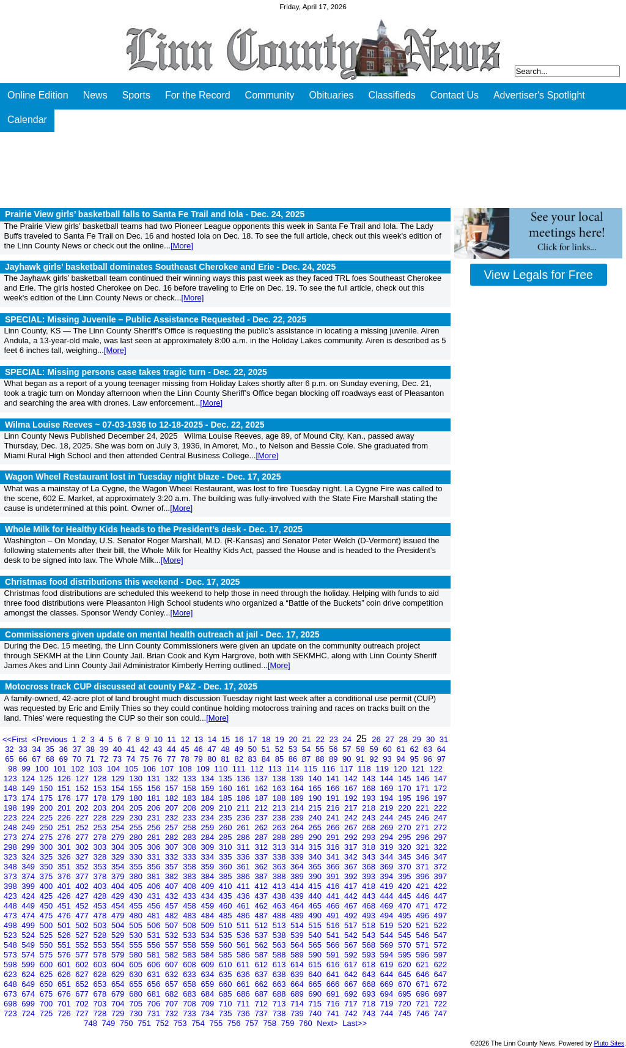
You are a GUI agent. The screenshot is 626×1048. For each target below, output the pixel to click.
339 (298, 856)
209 (208, 807)
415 (315, 886)
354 (119, 866)
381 (155, 876)
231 (155, 817)
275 (47, 837)
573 (11, 954)
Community (270, 95)
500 (47, 925)
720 (405, 1003)
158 (190, 788)
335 (226, 856)
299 (29, 847)
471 (423, 905)
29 (418, 739)
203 (101, 807)
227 (82, 817)
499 (29, 925)
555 (136, 945)
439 (298, 896)
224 (29, 817)
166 (334, 788)
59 (374, 749)
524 (29, 935)
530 (136, 935)
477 (82, 915)
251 (65, 827)
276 (65, 837)
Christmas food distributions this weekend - (122, 582)
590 (315, 954)
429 (119, 896)
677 (82, 993)
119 (383, 768)
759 (288, 1023)
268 (369, 827)
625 (47, 974)
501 (65, 925)
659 (208, 984)
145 (405, 778)
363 (280, 866)
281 (155, 837)
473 (11, 915)
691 (334, 993)
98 (13, 768)
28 (404, 739)
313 (280, 847)
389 (298, 876)
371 (423, 866)
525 (47, 935)
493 (369, 915)
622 (440, 964)
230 (136, 817)
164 (298, 788)
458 (190, 905)
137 (262, 778)
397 (440, 876)
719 (388, 1003)
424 (29, 896)
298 (11, 847)
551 (65, 945)
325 (47, 856)
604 (119, 964)
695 (405, 993)
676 (65, 993)
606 (155, 964)
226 (65, 817)
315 (315, 847)
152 (82, 788)
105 (132, 768)
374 (29, 876)
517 (351, 925)
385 (226, 876)
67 (37, 759)
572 (440, 945)
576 (65, 954)
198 (11, 807)
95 (415, 759)
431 (155, 896)
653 (101, 984)
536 (244, 935)
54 (307, 749)
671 (423, 984)
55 (320, 749)
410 (226, 886)
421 (423, 886)
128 (101, 778)
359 (208, 866)
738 (280, 1013)
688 (280, 993)
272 (440, 827)
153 (101, 788)
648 (11, 984)
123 (11, 778)
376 (65, 876)
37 (78, 749)
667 (351, 984)
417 (351, 886)
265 (315, 827)
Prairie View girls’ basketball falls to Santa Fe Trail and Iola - (154, 214)
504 (119, 925)
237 (262, 817)
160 (226, 788)
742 (351, 1013)
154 (119, 788)
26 (377, 739)
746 (423, 1013)
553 (101, 945)
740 (315, 1013)
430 (136, 896)
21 (307, 739)
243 (369, 817)
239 (298, 817)
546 (423, 935)
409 (208, 886)
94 (401, 759)
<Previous (51, 739)
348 (11, 866)
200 (47, 807)
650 (47, 984)
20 (294, 739)
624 (29, 974)
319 (388, 847)
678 (101, 993)
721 (423, 1003)
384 (208, 876)
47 (212, 749)
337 (262, 856)
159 (208, 788)
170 (405, 788)
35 (50, 749)
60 (388, 749)
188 (280, 798)
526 (65, 935)
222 (440, 807)
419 (388, 886)
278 (101, 837)
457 (172, 905)
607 (172, 964)
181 (155, 798)
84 (267, 759)
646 (423, 974)
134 (208, 778)
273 (11, 837)
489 (298, 915)
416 (334, 886)
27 (390, 739)
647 (440, 974)
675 (47, 993)
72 (105, 759)
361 (244, 866)
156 (155, 788)
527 (82, 935)
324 (29, 856)
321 (423, 847)
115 (311, 768)
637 (262, 974)
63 (429, 749)
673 (11, 993)
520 (405, 925)
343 (369, 856)
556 (155, 945)
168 (369, 788)
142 (351, 778)
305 (136, 847)
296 (423, 837)
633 (190, 974)
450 (47, 905)
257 (172, 827)
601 (65, 964)
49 (239, 749)
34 (37, 749)
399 (29, 886)
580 (136, 954)
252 (82, 827)
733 (190, 1013)
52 (280, 749)
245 (405, 817)
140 (315, 778)
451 (65, 905)
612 (262, 964)
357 (172, 866)
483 (190, 915)
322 (440, 847)
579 (119, 954)
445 (405, 896)
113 (275, 768)
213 (280, 807)
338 (280, 856)
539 (298, 935)
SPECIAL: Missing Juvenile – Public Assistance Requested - (155, 319)
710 (226, 1003)
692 (351, 993)
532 (172, 935)
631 (155, 974)
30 (431, 739)
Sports (136, 95)
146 (423, 778)
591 (334, 954)
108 (186, 768)
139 (298, 778)
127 (82, 778)
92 (374, 759)
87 (307, 759)
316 (334, 847)
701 (65, 1003)
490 (315, 915)
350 (47, 866)
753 (181, 1023)
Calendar (27, 119)
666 (334, 984)
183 (190, 798)
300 (47, 847)
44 (172, 749)
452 (82, 905)
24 (348, 739)
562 (262, 945)
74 (132, 759)
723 (11, 1013)
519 (388, 925)
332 (172, 856)
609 (208, 964)
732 (172, 1013)
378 (101, 876)
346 (423, 856)
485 (226, 915)
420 (405, 886)
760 (306, 1023)
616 (334, 964)
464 (298, 905)
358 (190, 866)
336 (244, 856)
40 (118, 749)
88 (320, 759)
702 (82, 1003)
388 (280, 876)
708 (190, 1003)
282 (172, 837)
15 (226, 739)
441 (334, 896)
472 (440, 905)
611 (244, 964)
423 (11, 896)
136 (244, 778)
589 (298, 954)
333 (190, 856)
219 (388, 807)
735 (226, 1013)
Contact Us (454, 95)
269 (388, 827)
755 (216, 1023)
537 (262, 935)
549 (29, 945)
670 (405, 984)
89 (334, 759)
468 (369, 905)
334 (208, 856)
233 (190, 817)
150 (47, 788)
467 (351, 905)
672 (440, 984)
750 (127, 1023)
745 (405, 1013)
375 (47, 876)
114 (293, 768)
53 (294, 749)
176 (65, 798)
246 (423, 817)
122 (436, 768)
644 (388, 974)
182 (172, 798)
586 (244, 954)
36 (64, 749)
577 (82, 954)
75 (145, 759)
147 (440, 778)
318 (369, 847)
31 (444, 739)
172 (440, 788)
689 (298, 993)
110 (222, 768)
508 (190, 925)
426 (65, 896)
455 (136, 905)
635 (226, 974)
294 (388, 837)
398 (11, 886)
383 (190, 876)
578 (101, 954)
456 (155, 905)
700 (47, 1003)
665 (315, 984)
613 (280, 964)
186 (244, 798)
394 (388, 876)
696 (423, 993)
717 (351, 1003)
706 (155, 1003)
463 (280, 905)
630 (136, 974)
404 (119, 886)
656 (155, 984)
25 (363, 739)
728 (101, 1013)
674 (29, 993)
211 (244, 807)
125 (47, 778)
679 (119, 993)
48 (226, 749)
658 (190, 984)
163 (280, 788)
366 (334, 866)
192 (351, 798)
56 (334, 749)
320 (405, 847)
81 (226, 759)
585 (226, 954)
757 (252, 1023)
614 (298, 964)
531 (155, 935)
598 (11, 964)
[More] (182, 245)
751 (145, 1023)
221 (423, 807)
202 (82, 807)
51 (267, 749)
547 (440, 935)
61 (401, 749)
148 (11, 788)
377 (82, 876)
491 (334, 915)
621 (423, 964)
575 (47, 954)
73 (118, 759)
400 (47, 886)
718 (369, 1003)
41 (132, 749)
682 (172, 993)
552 (82, 945)
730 (136, 1013)
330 (136, 856)
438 (280, 896)
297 (440, 837)
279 (119, 837)
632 (172, 974)
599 (29, 964)
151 (65, 788)
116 (329, 768)
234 (208, 817)
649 (29, 984)
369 (388, 866)
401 (65, 886)
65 (10, 759)
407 (172, 886)
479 (119, 915)
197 (440, 798)
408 (190, 886)
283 (190, 837)
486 (244, 915)
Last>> (354, 1023)
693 (369, 993)
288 (280, 837)
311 (244, 847)
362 (262, 866)
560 (226, 945)
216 (334, 807)
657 (172, 984)
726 (65, 1013)
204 (119, 807)
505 (136, 925)
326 (65, 856)
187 (262, 798)
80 (212, 759)
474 (29, 915)
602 (82, 964)
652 (82, 984)
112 (257, 768)
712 (262, 1003)
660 (226, 984)
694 (388, 993)
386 (244, 876)
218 (369, 807)
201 (65, 807)
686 (244, 993)
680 (136, 993)
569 (388, 945)
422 (440, 886)
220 (405, 807)
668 (369, 984)
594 (388, 954)
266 (334, 827)
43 (158, 749)
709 (208, 1003)
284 (208, 837)
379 (119, 876)
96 (429, 759)
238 (280, 817)
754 (199, 1023)
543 (369, 935)
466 (334, 905)
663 (280, 984)
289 (298, 837)
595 (405, 954)
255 (136, 827)
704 (119, 1003)
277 (82, 837)
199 (29, 807)
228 (101, 817)
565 (315, 945)
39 (105, 749)
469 (388, 905)
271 (423, 827)
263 (280, 827)
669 (388, 984)
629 (119, 974)
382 (172, 876)
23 (335, 739)
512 (262, 925)
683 (190, 993)
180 (136, 798)
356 (155, 866)
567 (351, 945)
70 (78, 759)
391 (334, 876)
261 (244, 827)
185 (226, 798)
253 (101, 827)
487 (262, 915)
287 (262, 837)
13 (199, 739)
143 (369, 778)
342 (351, 856)
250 (47, 827)
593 (369, 954)
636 (244, 974)
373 (11, 876)
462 (262, 905)
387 (262, 876)
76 (158, 759)
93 (388, 759)
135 (226, 778)
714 (298, 1003)
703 (101, 1003)
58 (361, 749)
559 (208, 945)
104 (114, 768)
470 (405, 905)
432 (172, 896)
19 (280, 739)
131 (155, 778)
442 (351, 896)
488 (280, 915)
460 (226, 905)
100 (42, 768)
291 (334, 837)
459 (208, 905)
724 (29, 1013)
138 (280, 778)
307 (172, 847)
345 (405, 856)
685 (226, 993)
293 (369, 837)
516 (334, 925)
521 (423, 925)
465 (315, 905)
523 (11, 935)
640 (315, 974)
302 (82, 847)
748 (91, 1023)
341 (334, 856)
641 (334, 974)
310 (226, 847)
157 (172, 788)
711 (244, 1003)
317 (351, 847)
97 (441, 759)
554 (119, 945)
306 (155, 847)
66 (23, 759)
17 (253, 739)
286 (244, 837)
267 (351, 827)
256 (155, 827)
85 (280, 759)
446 (423, 896)
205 (136, 807)
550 (47, 945)
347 (440, 856)
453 (101, 905)
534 (208, 935)
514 (298, 925)
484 (208, 915)
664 (298, 984)
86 (294, 759)
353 (101, 866)
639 (298, 974)
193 (369, 798)
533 (190, 935)
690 (315, 993)
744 (388, 1013)
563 (280, 945)
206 (155, 807)
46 (199, 749)
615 (315, 964)
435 (226, 896)
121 (419, 768)
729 (119, 1013)
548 (11, 945)
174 (29, 798)
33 (23, 749)
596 (423, 954)
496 (423, 915)
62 (415, 749)
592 (351, 954)
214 (298, 807)
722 (440, 1003)
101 (60, 768)
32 (10, 749)
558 (190, 945)
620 (405, 964)
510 (226, 925)
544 (388, 935)
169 (388, 788)
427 (82, 896)
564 (298, 945)
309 (208, 847)
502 (82, 925)
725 (47, 1013)
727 (82, 1013)
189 (298, 798)
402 (82, 886)
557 (172, 945)
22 (320, 739)
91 (361, 759)
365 (315, 866)
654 (119, 984)
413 (280, 886)
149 (29, 788)
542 (351, 935)
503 (101, 925)
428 (101, 896)
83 (253, 759)
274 (29, 837)
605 (136, 964)
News (95, 95)
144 (388, 778)
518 (369, 925)
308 (190, 847)
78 (185, 759)
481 (155, 915)
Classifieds (391, 95)
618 (369, 964)
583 (190, 954)
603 (101, 964)
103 (96, 768)
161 (244, 788)
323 (11, 856)
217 (351, 807)
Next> (328, 1023)
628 (101, 974)
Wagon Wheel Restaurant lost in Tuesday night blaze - (143, 476)
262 (262, 827)
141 (334, 778)
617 (351, 964)
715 (315, 1003)
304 (119, 847)
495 (405, 915)
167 (351, 788)
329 (119, 856)
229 (119, 817)
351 (65, 866)
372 (440, 866)
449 (29, 905)
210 (226, 807)
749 (109, 1023)
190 (315, 798)
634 (208, 974)
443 (369, 896)
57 (347, 749)
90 (347, 759)
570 (405, 945)
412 (262, 886)
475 (47, 915)
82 (239, 759)
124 (29, 778)
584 (208, 954)
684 (208, 993)
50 (253, 749)
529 (119, 935)
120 (401, 768)
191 (334, 798)
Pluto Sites (609, 1043)
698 (11, 1003)
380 (136, 876)
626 (65, 974)
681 (155, 993)
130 (136, 778)
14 (213, 739)
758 (270, 1023)
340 (315, 856)
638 (280, 974)
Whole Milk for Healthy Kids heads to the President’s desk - (154, 529)
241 (334, 817)
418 (369, 886)
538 (280, 935)
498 (11, 925)
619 (388, 964)
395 (405, 876)
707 (172, 1003)
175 (47, 798)
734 (208, 1013)
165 (315, 788)
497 (440, 915)
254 (119, 827)
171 (423, 788)
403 (101, 886)
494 (388, 915)
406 (155, 886)
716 (334, 1003)
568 (369, 945)
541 (334, 935)
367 (351, 866)
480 (136, 915)
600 (47, 964)
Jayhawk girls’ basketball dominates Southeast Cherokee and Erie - (170, 267)
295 (405, 837)
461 (244, 905)
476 (65, 915)
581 (155, 954)
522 (440, 925)
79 (199, 759)
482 (172, 915)
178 (101, 798)
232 (172, 817)
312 (262, 847)
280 (136, 837)
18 (267, 739)
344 (388, 856)
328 (101, 856)
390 (315, 876)
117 (347, 768)
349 (29, 866)
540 (315, 935)
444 (388, 896)
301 (65, 847)
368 (369, 866)
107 (168, 768)
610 (226, 964)
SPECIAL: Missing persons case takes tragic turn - (136, 372)
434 (208, 896)
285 (226, 837)
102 (78, 768)
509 (208, 925)
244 (388, 817)
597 (440, 954)
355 (136, 866)
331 (155, 856)
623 (11, 974)
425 (47, 896)
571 (423, 945)
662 (262, 984)
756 (235, 1023)
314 (298, 847)
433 (190, 896)
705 (136, 1003)
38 (91, 749)
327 (82, 856)
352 (82, 866)
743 (369, 1013)
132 (172, 778)
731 (155, 1013)
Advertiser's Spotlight (539, 95)
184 (208, 798)
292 (351, 837)
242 (351, 817)
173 (11, 798)
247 (440, 817)
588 (280, 954)
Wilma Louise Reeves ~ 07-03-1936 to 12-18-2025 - (135, 424)
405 (136, 886)
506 (155, 925)
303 (101, 847)
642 (351, 974)
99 (26, 768)
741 (334, 1013)
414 (298, 886)
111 (240, 768)
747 (440, 1013)
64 (441, 749)
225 (47, 817)
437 (262, 896)
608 (190, 964)
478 (101, 915)
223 (11, 817)
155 (136, 788)
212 (262, 807)
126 (65, 778)
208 (190, 807)
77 (172, 759)
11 (173, 739)
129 (119, 778)
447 (440, 896)
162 (262, 788)
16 (240, 739)
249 (29, 827)
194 (388, 798)
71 (91, 759)
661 (244, 984)
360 (226, 866)
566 (334, 945)
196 (423, 798)
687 (262, 993)
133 (190, 778)
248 (11, 827)
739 (298, 1013)
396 (423, 876)
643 (369, 974)
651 (65, 984)
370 (405, 866)
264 (298, 827)
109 (204, 768)
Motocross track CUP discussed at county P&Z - (131, 686)
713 (280, 1003)
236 (244, 817)
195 (405, 798)
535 (226, 935)
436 (244, 896)
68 (50, 759)
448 (11, 905)
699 (29, 1003)
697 (440, 993)
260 (226, 827)
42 (145, 749)
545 (405, 935)
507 (172, 925)
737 (262, 1013)
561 (244, 945)
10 (159, 739)
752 (163, 1023)
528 (101, 935)
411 (244, 886)
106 (150, 768)
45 (185, 749)
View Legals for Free (538, 274)
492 (351, 915)
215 (315, 807)
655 (136, 984)
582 (172, 954)
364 (298, 866)
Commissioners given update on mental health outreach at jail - (162, 634)
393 (369, 876)
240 (315, 817)
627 (82, 974)
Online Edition (37, 95)
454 (119, 905)
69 (64, 759)
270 (405, 827)
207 (172, 807)
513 (280, 925)
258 (190, 827)
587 (262, 954)
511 (244, 925)
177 (82, 798)
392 (351, 876)
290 (315, 837)
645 (405, 974)
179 (119, 798)
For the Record (197, 95)
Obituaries (331, 95)
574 (29, 954)
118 (365, 768)
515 (315, 925)
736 (244, 1013)
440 (315, 896)
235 (226, 817)
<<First (15, 739)
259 (208, 827)
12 (186, 739)
